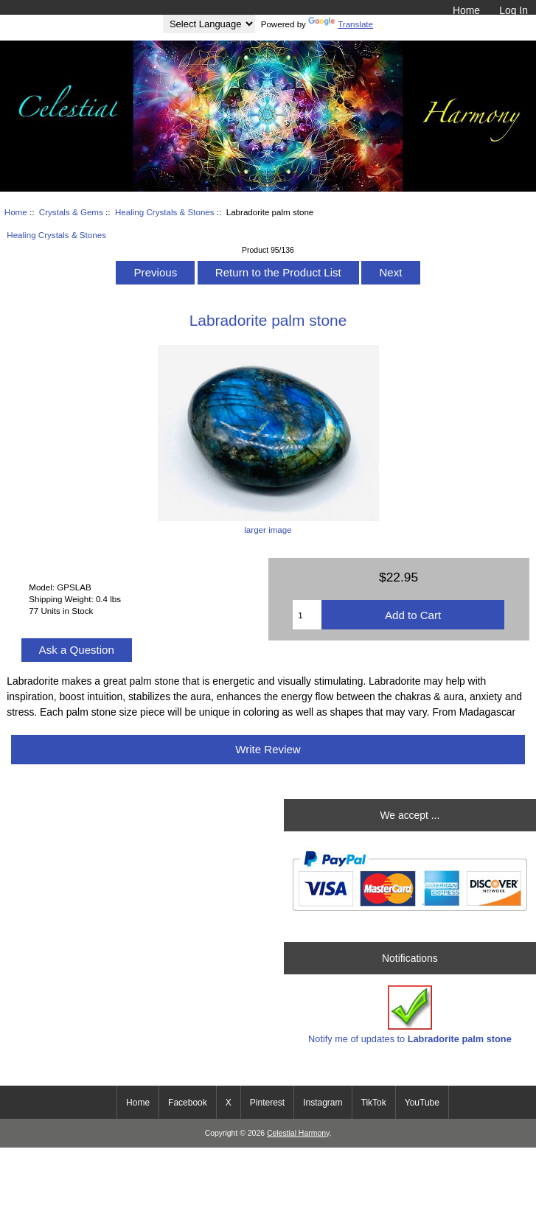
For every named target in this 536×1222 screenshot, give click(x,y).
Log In (513, 10)
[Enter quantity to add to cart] (307, 614)
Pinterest (267, 1102)
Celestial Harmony (298, 1133)
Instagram (322, 1102)
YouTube (422, 1102)
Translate (340, 24)
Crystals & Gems (71, 212)
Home (466, 10)
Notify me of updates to (410, 1014)
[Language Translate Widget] (209, 24)
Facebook (187, 1102)
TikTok (373, 1102)
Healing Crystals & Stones (165, 212)
